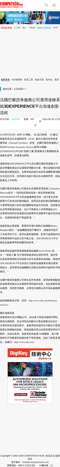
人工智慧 (17, 28)
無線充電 (39, 79)
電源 (56, 79)
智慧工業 (28, 79)
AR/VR (55, 28)
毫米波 (49, 79)
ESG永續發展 (44, 27)
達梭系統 (15, 119)
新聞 (20, 89)
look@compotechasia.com (35, 462)
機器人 (24, 28)
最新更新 (5, 79)
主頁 (16, 89)
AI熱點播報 (6, 27)
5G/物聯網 (17, 79)
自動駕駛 (32, 28)
